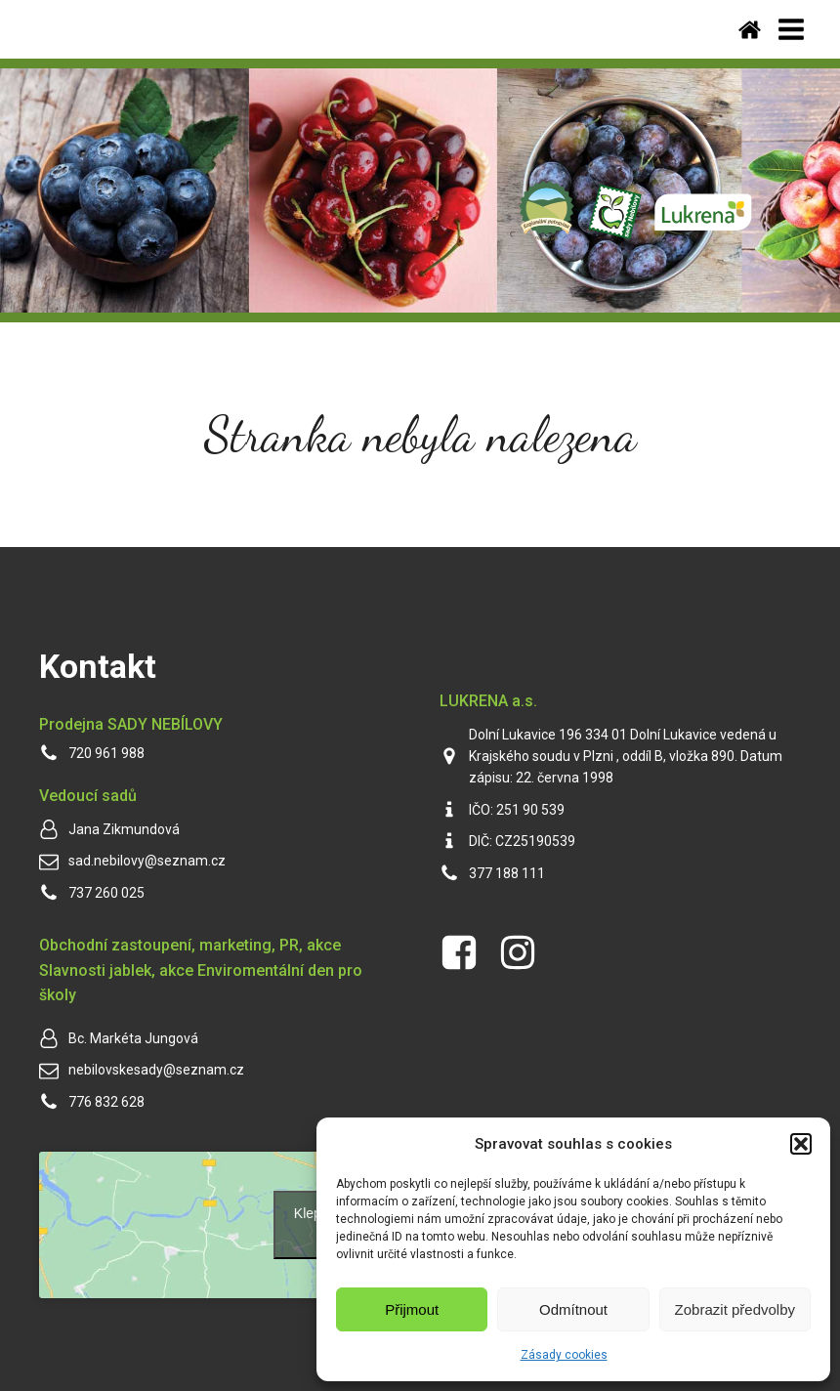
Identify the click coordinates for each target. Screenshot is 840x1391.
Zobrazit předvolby (735, 1309)
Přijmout (412, 1309)
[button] (801, 1144)
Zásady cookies (564, 1355)
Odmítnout (573, 1309)
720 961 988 (106, 753)
